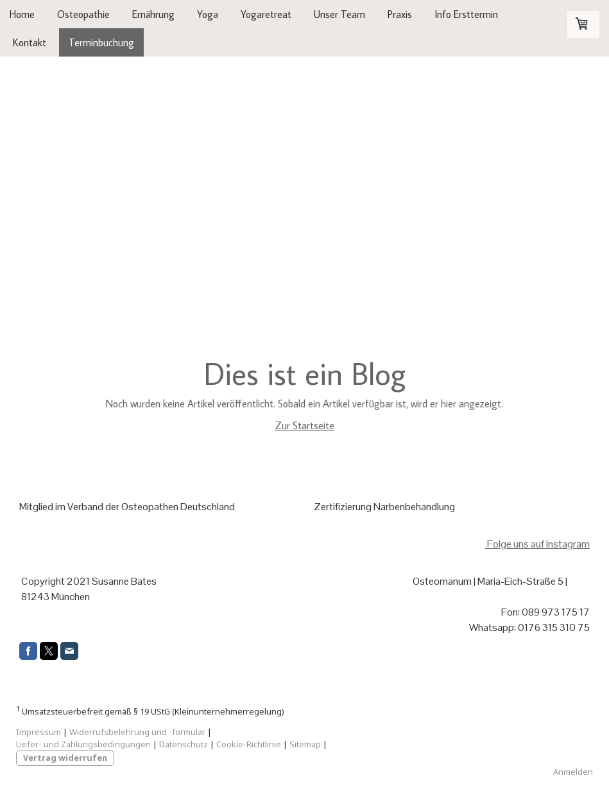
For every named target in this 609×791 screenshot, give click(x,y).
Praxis (400, 14)
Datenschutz (183, 744)
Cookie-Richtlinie (248, 744)
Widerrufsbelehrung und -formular (137, 732)
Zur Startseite (304, 425)
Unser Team (339, 14)
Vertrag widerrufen (65, 757)
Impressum (38, 732)
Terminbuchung (101, 42)
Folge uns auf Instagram (537, 544)
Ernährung (153, 14)
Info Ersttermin (466, 14)
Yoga (207, 14)
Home (22, 14)
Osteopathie (83, 14)
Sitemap (305, 744)
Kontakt (29, 42)
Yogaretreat (266, 14)
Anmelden (573, 772)
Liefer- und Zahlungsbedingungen (83, 744)
